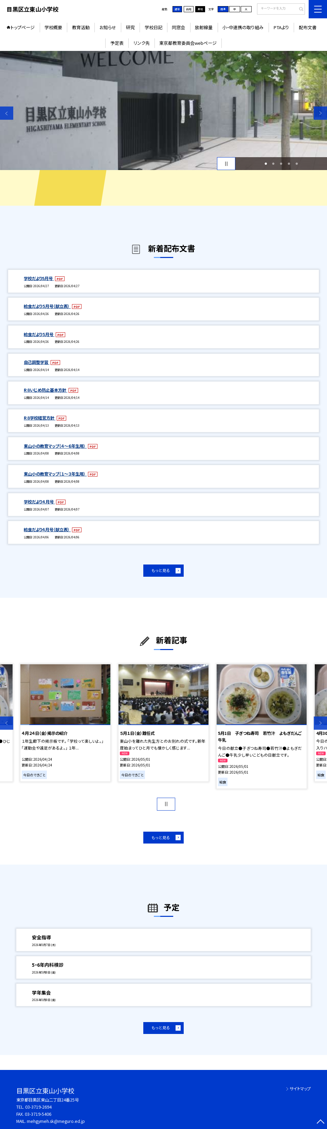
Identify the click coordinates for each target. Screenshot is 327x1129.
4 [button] (289, 164)
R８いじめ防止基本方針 (45, 390)
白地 (189, 9)
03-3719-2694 (38, 1107)
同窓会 (178, 27)
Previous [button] (6, 113)
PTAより (281, 27)
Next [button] (320, 113)
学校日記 (153, 27)
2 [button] (273, 164)
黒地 (200, 9)
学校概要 (53, 27)
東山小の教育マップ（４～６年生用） (55, 446)
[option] (163, 110)
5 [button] (296, 164)
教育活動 (81, 27)
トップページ (23, 27)
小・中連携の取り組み (243, 27)
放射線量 (204, 27)
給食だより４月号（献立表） (47, 529)
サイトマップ (300, 1089)
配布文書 (307, 27)
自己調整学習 (36, 362)
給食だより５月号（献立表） (47, 306)
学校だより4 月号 (39, 502)
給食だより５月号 (39, 334)
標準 (223, 9)
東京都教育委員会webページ (188, 43)
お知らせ (107, 27)
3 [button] (281, 164)
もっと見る (160, 570)
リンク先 (141, 43)
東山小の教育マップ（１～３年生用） (55, 474)
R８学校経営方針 (39, 418)
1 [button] (266, 164)
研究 (130, 27)
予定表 (117, 43)
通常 (177, 9)
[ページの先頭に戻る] (320, 1122)
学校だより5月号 (39, 278)
